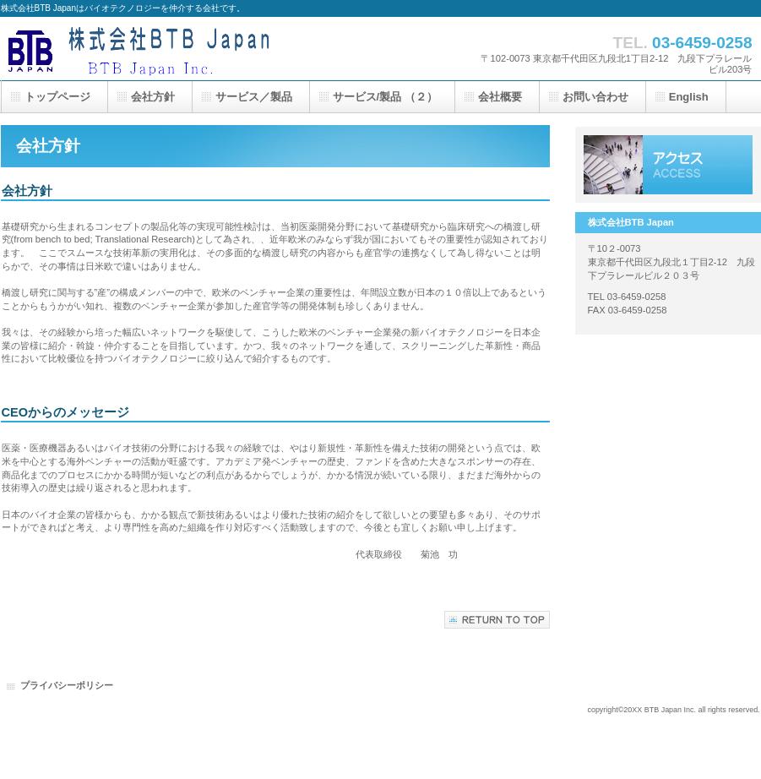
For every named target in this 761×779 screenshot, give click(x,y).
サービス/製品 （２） (385, 96)
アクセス (668, 164)
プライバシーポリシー (66, 685)
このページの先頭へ (497, 620)
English (689, 96)
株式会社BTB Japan (170, 48)
